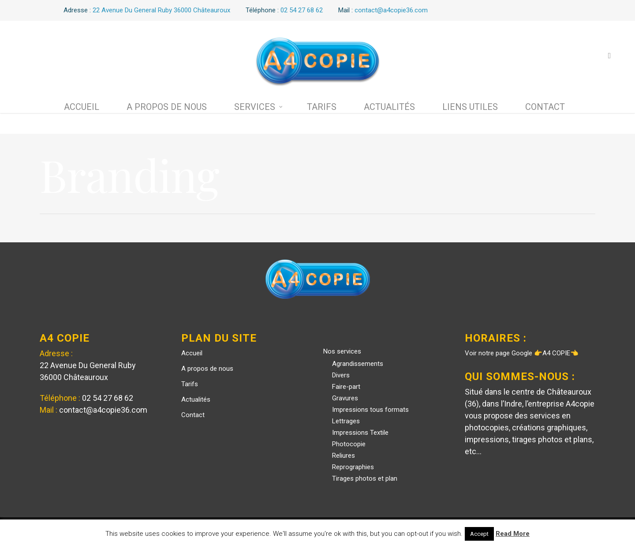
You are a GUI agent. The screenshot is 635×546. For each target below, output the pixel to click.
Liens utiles (470, 107)
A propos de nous (167, 107)
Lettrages (346, 421)
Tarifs (321, 107)
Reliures (343, 455)
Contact (545, 107)
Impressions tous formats (370, 410)
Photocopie (349, 444)
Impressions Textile (360, 433)
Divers (341, 375)
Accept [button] (479, 534)
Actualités (389, 107)
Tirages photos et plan (364, 478)
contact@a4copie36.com (103, 409)
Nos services (342, 351)
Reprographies (353, 467)
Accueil (81, 107)
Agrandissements (357, 364)
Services (258, 107)
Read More (513, 534)
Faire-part (346, 387)
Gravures (345, 398)
